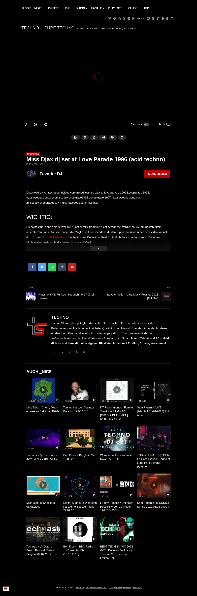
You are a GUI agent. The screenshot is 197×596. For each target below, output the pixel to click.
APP (146, 8)
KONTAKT (118, 588)
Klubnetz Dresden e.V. (55, 237)
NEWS (38, 8)
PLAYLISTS (115, 8)
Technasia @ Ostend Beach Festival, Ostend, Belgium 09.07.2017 (41, 550)
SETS (111, 588)
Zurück (29, 287)
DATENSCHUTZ (92, 588)
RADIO (80, 8)
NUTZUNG (103, 588)
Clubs (132, 8)
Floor (26, 8)
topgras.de (127, 588)
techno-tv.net (137, 588)
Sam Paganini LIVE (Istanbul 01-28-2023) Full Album (153, 411)
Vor (169, 287)
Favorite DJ (51, 173)
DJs (67, 8)
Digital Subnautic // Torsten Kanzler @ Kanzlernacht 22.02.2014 (80, 506)
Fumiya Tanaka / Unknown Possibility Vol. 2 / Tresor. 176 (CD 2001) (116, 506)
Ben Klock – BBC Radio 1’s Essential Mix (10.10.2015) (78, 550)
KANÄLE (96, 8)
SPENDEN (80, 588)
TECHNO (30, 28)
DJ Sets (53, 8)
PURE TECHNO (59, 28)
